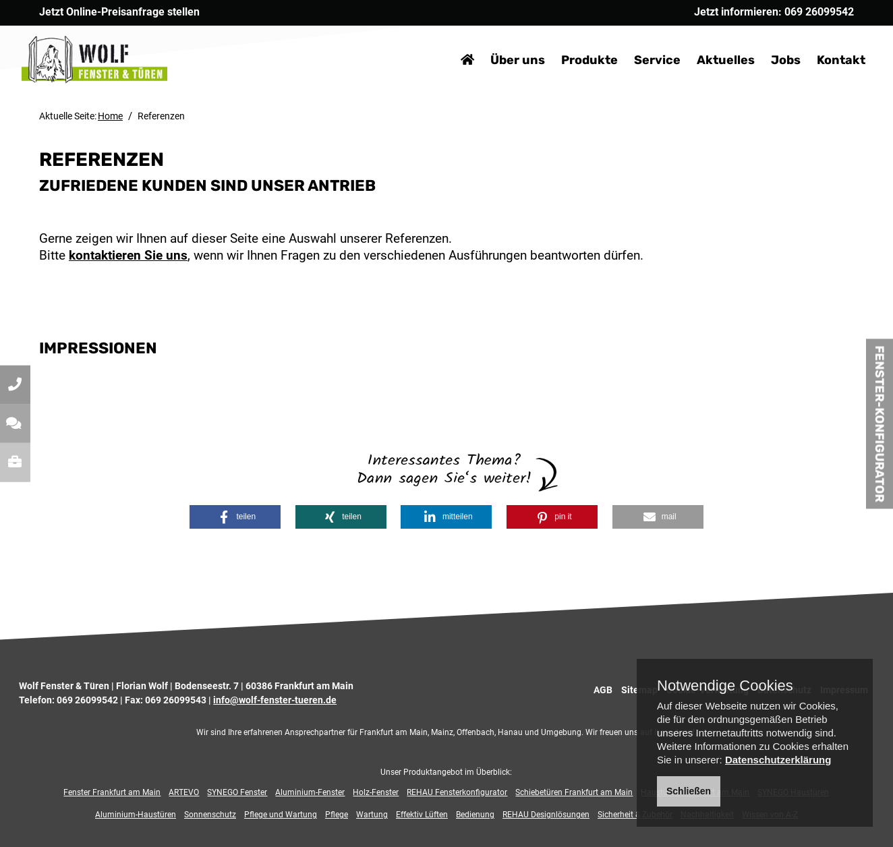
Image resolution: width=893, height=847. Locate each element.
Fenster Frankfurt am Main (112, 792)
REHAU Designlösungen (545, 814)
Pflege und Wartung (280, 814)
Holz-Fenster (376, 792)
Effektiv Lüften (422, 814)
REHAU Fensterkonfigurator (457, 792)
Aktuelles (708, 40)
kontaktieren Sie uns (128, 255)
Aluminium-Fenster (310, 792)
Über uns (500, 40)
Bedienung (475, 814)
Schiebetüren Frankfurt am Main (574, 792)
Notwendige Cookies (725, 686)
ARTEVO (184, 792)
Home (110, 116)
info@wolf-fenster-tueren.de (275, 700)
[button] (235, 517)
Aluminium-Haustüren (135, 814)
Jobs (768, 40)
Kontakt (823, 40)
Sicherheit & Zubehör (635, 814)
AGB (603, 689)
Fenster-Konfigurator (879, 423)
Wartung (372, 814)
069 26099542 (87, 700)
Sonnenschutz (210, 814)
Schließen (688, 791)
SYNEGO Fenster (237, 792)
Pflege (336, 814)
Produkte (572, 40)
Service (639, 40)
